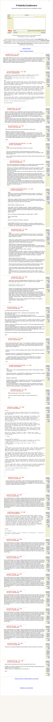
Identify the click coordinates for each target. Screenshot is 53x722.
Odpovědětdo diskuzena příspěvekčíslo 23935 (48, 637)
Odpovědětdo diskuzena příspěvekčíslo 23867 (48, 155)
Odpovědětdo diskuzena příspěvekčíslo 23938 (48, 672)
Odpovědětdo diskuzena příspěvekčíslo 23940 (48, 689)
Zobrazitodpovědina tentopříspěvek (48, 66)
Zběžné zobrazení (26, 51)
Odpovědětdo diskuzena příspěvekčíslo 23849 (48, 77)
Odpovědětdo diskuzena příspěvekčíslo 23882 (48, 241)
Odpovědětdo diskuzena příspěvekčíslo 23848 (48, 59)
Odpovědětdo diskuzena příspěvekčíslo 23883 (48, 288)
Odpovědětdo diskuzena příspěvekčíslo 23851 (48, 120)
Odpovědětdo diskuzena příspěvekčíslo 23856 (48, 350)
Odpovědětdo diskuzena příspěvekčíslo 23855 (48, 318)
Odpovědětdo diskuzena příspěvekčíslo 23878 (48, 401)
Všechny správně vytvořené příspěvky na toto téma (26, 704)
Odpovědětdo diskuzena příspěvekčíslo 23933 (48, 602)
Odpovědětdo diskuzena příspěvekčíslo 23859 (48, 418)
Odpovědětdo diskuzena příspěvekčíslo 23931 (48, 567)
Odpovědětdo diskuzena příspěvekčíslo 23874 (48, 172)
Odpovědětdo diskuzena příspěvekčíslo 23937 (48, 536)
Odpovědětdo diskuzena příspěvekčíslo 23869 (48, 376)
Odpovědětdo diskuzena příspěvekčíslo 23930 (48, 519)
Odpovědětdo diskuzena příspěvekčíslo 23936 (48, 654)
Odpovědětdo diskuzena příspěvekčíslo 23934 (48, 620)
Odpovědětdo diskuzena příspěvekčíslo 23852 (48, 137)
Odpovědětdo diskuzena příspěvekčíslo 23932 (48, 585)
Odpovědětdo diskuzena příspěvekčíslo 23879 (48, 200)
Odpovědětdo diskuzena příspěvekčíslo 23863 (48, 501)
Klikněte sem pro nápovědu (26, 713)
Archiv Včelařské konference (26, 53)
